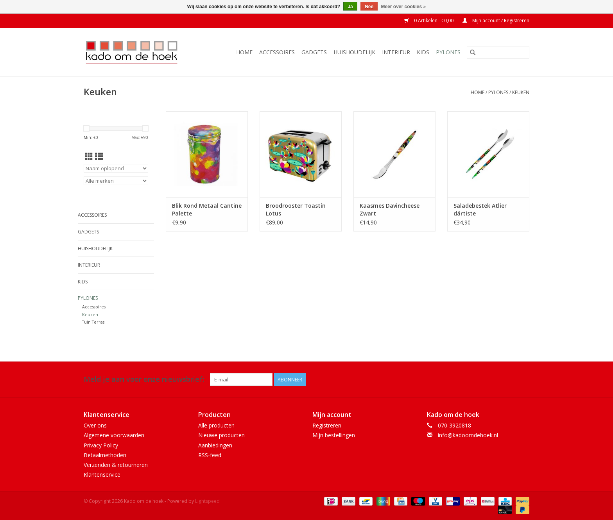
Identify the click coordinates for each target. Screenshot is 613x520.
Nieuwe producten (221, 435)
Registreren (326, 425)
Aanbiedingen (215, 445)
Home (244, 52)
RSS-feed (209, 455)
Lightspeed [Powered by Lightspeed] (207, 501)
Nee (369, 6)
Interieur (396, 52)
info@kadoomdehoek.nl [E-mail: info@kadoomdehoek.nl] (468, 435)
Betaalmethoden (105, 455)
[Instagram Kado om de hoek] (523, 379)
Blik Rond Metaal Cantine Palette (207, 209)
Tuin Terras (93, 322)
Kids (423, 52)
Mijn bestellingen (333, 435)
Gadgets (314, 52)
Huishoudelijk (354, 52)
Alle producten (216, 425)
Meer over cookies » (403, 6)
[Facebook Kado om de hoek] (509, 379)
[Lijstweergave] (99, 156)
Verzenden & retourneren (116, 464)
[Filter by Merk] (116, 180)
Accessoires (277, 52)
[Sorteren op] (116, 168)
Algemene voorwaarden (114, 435)
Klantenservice (102, 474)
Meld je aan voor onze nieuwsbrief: (144, 379)
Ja (350, 6)
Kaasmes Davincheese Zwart (389, 209)
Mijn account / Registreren (495, 20)
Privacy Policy (101, 445)
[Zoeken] (498, 52)
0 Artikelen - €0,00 (429, 20)
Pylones (448, 52)
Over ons (95, 425)
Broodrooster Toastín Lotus (296, 209)
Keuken (520, 92)
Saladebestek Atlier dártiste (480, 209)
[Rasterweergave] (89, 156)
